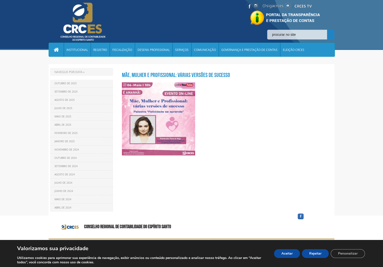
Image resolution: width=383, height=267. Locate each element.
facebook (312, 219)
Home (56, 50)
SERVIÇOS (182, 50)
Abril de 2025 (62, 124)
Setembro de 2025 (66, 91)
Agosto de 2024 (64, 174)
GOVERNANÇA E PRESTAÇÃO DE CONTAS (249, 50)
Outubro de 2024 (65, 158)
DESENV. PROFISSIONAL (154, 50)
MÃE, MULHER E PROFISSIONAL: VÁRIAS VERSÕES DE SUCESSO (176, 75)
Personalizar (348, 253)
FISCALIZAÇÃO (122, 50)
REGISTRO (100, 50)
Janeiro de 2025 (64, 141)
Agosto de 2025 (64, 100)
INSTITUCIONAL (77, 50)
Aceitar (287, 253)
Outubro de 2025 (65, 83)
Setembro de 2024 (66, 166)
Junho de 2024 (63, 191)
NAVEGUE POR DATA (68, 72)
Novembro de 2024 (66, 149)
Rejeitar (315, 253)
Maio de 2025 (62, 116)
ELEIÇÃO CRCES (293, 50)
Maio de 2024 (62, 199)
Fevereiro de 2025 (66, 133)
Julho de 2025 (63, 108)
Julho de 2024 (63, 182)
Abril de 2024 (62, 207)
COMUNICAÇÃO (205, 50)
